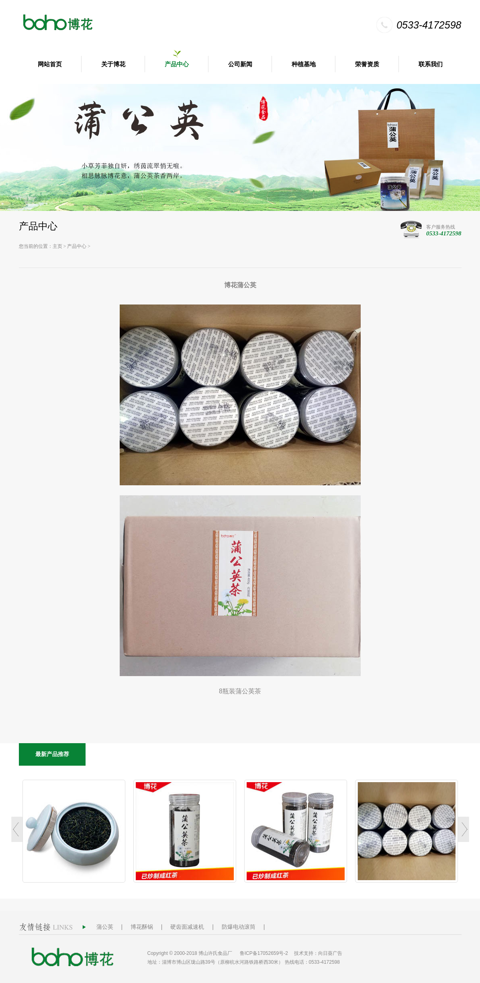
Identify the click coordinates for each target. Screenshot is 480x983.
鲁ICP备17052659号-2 (264, 953)
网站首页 (50, 64)
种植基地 (304, 64)
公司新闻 (240, 64)
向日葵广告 (330, 953)
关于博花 (113, 64)
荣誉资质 (367, 64)
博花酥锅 (142, 927)
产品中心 (177, 64)
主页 (57, 246)
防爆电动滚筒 (238, 927)
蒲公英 (104, 927)
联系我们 (431, 64)
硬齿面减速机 (187, 927)
